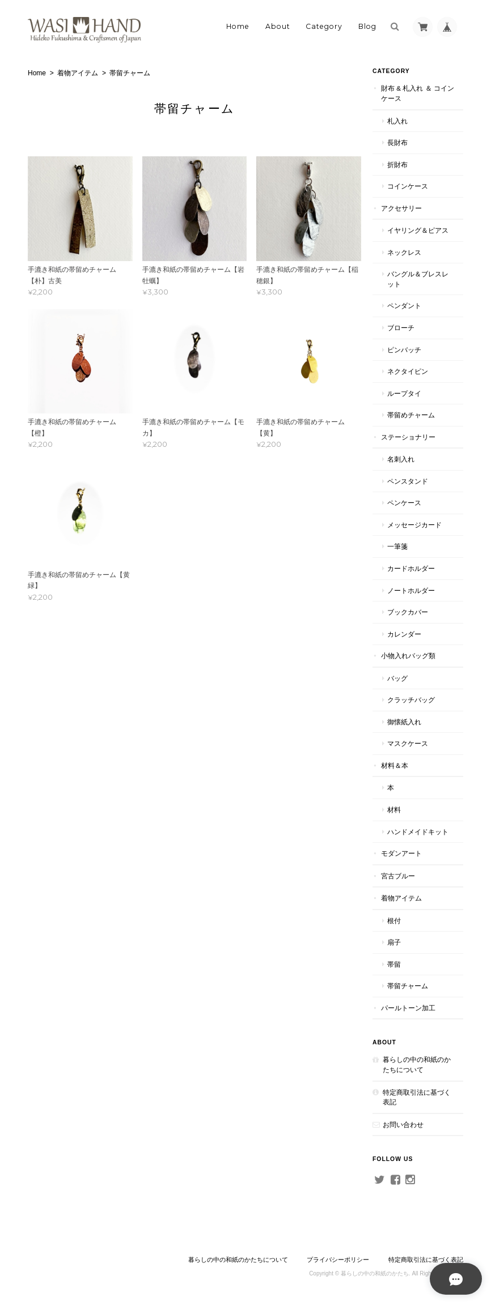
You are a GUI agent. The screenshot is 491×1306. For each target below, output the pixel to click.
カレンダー (404, 634)
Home (237, 26)
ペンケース (404, 502)
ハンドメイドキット (417, 831)
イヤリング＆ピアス (417, 230)
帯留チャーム (407, 985)
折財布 (397, 164)
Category (324, 26)
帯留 (394, 964)
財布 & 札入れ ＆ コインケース (417, 93)
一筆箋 (397, 546)
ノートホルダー (411, 590)
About (277, 26)
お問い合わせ (403, 1124)
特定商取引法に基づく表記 (417, 1097)
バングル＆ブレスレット (417, 279)
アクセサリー (401, 208)
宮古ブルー (398, 876)
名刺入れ (400, 459)
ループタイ (404, 393)
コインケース (407, 186)
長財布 (397, 142)
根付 (394, 920)
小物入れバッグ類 (408, 655)
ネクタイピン (407, 371)
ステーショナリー (408, 437)
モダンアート (401, 853)
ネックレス (404, 252)
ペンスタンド (407, 481)
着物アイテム (77, 73)
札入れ (397, 121)
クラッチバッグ (411, 699)
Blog (367, 26)
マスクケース (407, 743)
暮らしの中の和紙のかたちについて (417, 1064)
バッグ (397, 678)
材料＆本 (394, 765)
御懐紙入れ (404, 721)
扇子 (394, 942)
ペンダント (404, 305)
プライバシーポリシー (338, 1259)
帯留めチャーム (411, 415)
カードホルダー (411, 568)
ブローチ (400, 327)
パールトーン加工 (408, 1007)
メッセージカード (414, 524)
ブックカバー (407, 612)
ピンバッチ (404, 349)
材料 (394, 809)
